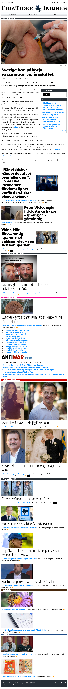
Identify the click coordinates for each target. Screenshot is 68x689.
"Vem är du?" (8, 223)
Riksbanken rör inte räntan (15, 338)
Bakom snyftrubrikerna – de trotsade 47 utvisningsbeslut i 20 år (24, 286)
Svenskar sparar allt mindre (16, 344)
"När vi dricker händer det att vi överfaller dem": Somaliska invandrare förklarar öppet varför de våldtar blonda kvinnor (16, 183)
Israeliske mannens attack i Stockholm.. (17, 503)
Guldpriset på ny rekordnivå (16, 334)
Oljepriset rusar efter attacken (17, 340)
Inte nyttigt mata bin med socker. (15, 610)
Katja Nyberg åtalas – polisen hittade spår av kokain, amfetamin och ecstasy (31, 552)
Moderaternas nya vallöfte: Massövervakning (27, 523)
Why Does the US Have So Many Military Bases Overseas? (23, 365)
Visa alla (63, 130)
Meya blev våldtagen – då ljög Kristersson (25, 423)
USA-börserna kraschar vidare (16, 348)
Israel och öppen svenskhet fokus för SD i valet (27, 581)
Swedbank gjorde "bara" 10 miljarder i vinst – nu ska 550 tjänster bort (31, 319)
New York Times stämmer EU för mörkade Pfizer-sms (53, 109)
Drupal (63, 683)
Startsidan (12, 14)
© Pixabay (63, 65)
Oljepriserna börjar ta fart (15, 332)
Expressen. (56, 149)
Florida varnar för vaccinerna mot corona (52, 104)
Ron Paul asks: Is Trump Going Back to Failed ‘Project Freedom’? (26, 367)
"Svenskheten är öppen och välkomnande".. (19, 586)
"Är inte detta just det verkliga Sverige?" (17, 474)
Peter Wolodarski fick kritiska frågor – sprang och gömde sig (40, 213)
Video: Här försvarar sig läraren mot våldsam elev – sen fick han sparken (17, 237)
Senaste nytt (34, 14)
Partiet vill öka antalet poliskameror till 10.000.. (20, 528)
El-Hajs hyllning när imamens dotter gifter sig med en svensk (31, 467)
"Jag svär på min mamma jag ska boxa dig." (18, 249)
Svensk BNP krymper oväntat (16, 342)
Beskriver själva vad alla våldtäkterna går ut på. (20, 200)
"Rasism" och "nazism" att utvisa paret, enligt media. (22, 293)
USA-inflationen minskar (15, 350)
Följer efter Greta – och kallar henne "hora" (26, 498)
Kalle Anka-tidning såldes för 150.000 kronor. (19, 676)
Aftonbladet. (6, 156)
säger (16, 127)
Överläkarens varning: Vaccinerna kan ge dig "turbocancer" (51, 126)
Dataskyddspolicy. (9, 685)
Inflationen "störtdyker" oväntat (17, 330)
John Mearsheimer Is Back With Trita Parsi (18, 372)
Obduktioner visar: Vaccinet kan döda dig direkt (53, 114)
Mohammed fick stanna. (12, 427)
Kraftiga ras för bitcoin (14, 336)
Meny (56, 14)
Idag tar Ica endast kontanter (16, 346)
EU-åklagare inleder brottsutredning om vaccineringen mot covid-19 (53, 119)
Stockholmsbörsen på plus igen (17, 352)
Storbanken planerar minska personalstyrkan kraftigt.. (23, 325)
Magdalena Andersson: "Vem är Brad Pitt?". (18, 654)
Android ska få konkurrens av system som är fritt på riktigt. (24, 630)
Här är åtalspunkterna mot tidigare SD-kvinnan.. (20, 559)
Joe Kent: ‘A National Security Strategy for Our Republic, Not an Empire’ (28, 370)
